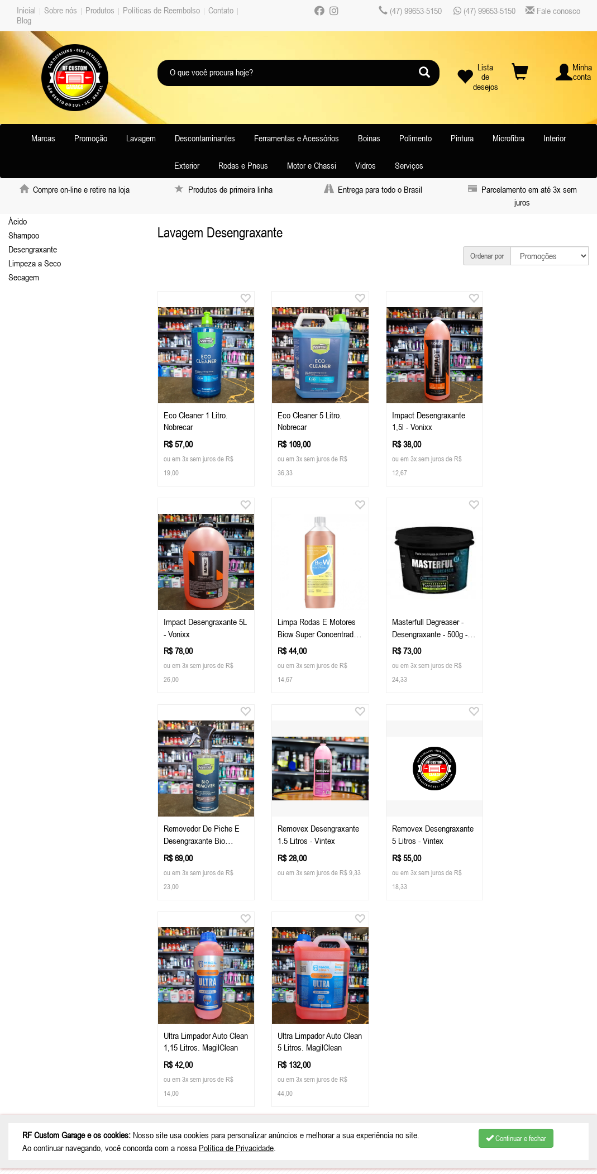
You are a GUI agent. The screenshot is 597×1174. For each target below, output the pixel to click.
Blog (24, 20)
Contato (220, 10)
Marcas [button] (43, 138)
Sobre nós (60, 10)
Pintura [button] (462, 138)
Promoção (90, 138)
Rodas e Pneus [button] (243, 165)
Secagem (23, 277)
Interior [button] (554, 138)
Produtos (99, 10)
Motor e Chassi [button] (311, 165)
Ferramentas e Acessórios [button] (296, 138)
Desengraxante (32, 249)
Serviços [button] (409, 165)
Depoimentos (43, 1048)
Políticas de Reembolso (161, 10)
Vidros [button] (365, 165)
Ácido (17, 221)
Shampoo (23, 235)
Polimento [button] (415, 138)
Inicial (26, 10)
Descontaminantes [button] (205, 138)
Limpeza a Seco (34, 263)
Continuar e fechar (516, 1138)
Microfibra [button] (508, 138)
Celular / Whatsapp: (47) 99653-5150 (221, 992)
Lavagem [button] (141, 138)
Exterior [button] (186, 165)
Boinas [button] (369, 138)
